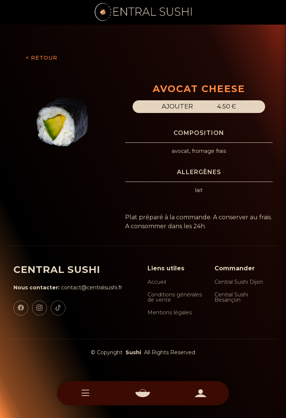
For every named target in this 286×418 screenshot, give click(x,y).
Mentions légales (169, 312)
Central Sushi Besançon (231, 297)
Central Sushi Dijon (238, 282)
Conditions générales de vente (174, 297)
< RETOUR (41, 57)
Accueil (156, 282)
